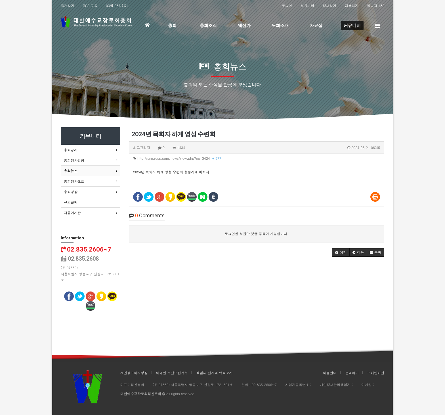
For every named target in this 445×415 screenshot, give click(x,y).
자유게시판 (72, 212)
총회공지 (70, 149)
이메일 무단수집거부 (172, 372)
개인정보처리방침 (134, 372)
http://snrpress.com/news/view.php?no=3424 (177, 158)
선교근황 (70, 202)
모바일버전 (375, 372)
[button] (341, 252)
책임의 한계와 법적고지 (214, 372)
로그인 (287, 5)
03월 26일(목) (117, 5)
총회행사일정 (74, 160)
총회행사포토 (74, 181)
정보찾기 (329, 5)
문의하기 (352, 372)
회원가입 (307, 5)
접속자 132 (375, 5)
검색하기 (351, 5)
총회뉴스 (70, 170)
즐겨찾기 (67, 5)
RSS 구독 (90, 5)
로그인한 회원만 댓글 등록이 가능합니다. (257, 233)
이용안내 (330, 372)
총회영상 (70, 191)
